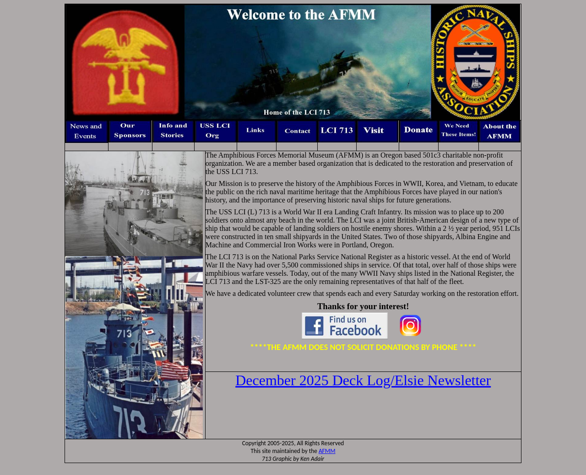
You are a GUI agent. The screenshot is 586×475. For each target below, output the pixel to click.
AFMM (327, 451)
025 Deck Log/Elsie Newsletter (363, 380)
